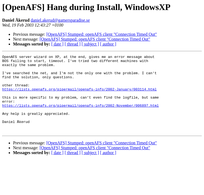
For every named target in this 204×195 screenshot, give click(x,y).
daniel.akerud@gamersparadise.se (60, 20)
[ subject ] (90, 44)
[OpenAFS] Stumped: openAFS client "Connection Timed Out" (101, 34)
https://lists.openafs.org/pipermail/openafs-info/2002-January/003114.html (79, 96)
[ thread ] (73, 44)
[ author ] (108, 44)
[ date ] (57, 44)
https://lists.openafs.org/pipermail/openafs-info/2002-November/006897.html (80, 115)
